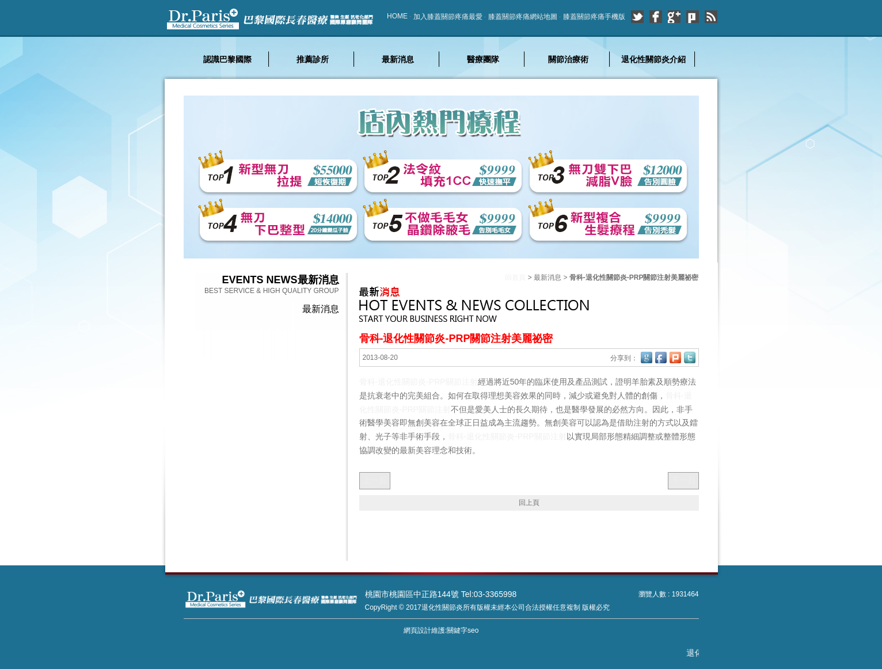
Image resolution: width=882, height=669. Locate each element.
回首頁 (515, 277)
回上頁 (529, 503)
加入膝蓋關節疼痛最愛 (447, 17)
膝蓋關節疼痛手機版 (594, 17)
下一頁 (683, 480)
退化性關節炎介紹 (653, 59)
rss (711, 16)
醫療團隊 (483, 59)
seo (472, 630)
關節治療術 (568, 59)
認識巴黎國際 (227, 59)
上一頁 (375, 480)
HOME (397, 16)
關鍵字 (457, 630)
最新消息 (398, 59)
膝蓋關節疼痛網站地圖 (522, 17)
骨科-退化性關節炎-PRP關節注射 (418, 381)
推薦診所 (312, 59)
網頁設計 (417, 630)
